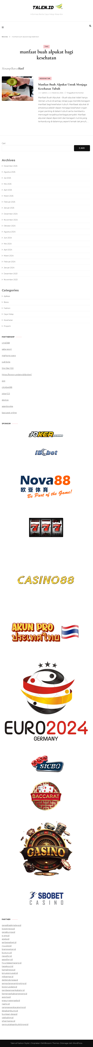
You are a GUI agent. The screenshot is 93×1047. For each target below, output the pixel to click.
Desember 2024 (11, 214)
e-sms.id (5, 935)
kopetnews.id (8, 929)
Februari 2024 (9, 262)
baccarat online (9, 413)
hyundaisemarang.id (11, 963)
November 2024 (11, 220)
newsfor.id (7, 956)
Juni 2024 (8, 238)
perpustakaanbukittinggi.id (15, 1024)
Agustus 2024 (10, 232)
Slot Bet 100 (8, 368)
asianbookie (7, 406)
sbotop (5, 400)
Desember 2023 (10, 274)
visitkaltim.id (7, 1017)
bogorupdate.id (9, 987)
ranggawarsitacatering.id (14, 1007)
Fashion (7, 308)
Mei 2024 (8, 244)
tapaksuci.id (7, 966)
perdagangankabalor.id (13, 990)
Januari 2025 (9, 208)
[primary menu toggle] (3, 27)
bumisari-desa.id (9, 1014)
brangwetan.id (9, 949)
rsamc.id (6, 1004)
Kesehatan (45, 78)
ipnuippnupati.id (10, 973)
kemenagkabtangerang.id (14, 994)
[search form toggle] (90, 26)
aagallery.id (7, 959)
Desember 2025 (10, 166)
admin (44, 93)
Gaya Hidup (9, 314)
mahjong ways (9, 355)
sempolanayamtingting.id (14, 983)
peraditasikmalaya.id (11, 925)
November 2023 (11, 280)
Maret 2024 (9, 256)
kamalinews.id (8, 970)
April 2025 (8, 190)
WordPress (77, 1043)
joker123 (6, 394)
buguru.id (7, 953)
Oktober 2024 (10, 226)
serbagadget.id (9, 942)
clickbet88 (7, 387)
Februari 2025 (9, 202)
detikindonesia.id (10, 980)
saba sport (7, 349)
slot (3, 381)
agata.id (5, 939)
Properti (7, 326)
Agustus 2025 (9, 172)
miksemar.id (7, 976)
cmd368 (6, 343)
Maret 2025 (8, 196)
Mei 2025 (7, 184)
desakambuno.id (10, 1011)
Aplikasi (7, 296)
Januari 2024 (9, 268)
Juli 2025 (7, 178)
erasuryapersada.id (11, 1000)
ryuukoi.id (7, 946)
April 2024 (8, 250)
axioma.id (6, 997)
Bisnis (6, 302)
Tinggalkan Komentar (75, 93)
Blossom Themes (51, 1043)
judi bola (6, 362)
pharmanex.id (8, 1021)
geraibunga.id (8, 932)
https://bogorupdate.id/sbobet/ (17, 374)
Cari (3, 143)
